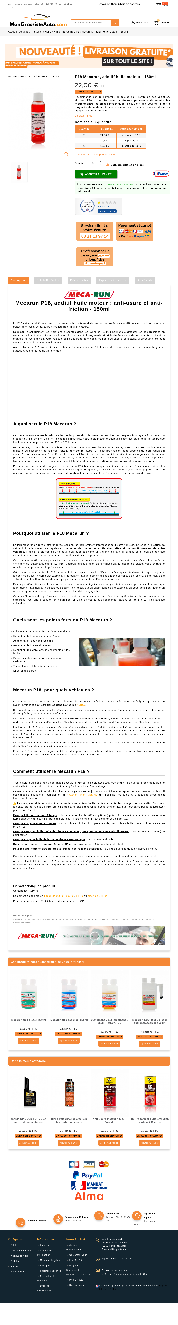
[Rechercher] (95, 22)
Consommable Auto (22, 1273)
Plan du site (76, 1282)
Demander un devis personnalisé (95, 176)
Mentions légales (50, 1282)
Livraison (45, 1267)
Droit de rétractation (44, 1310)
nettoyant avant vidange (82, 817)
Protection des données (47, 1300)
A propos (45, 1288)
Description (18, 302)
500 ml (70, 918)
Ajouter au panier (96, 197)
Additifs (15, 1267)
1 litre (79, 918)
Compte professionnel (74, 1269)
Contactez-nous (78, 1277)
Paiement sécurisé (50, 1293)
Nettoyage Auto (19, 1278)
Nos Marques (76, 1307)
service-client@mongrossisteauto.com (126, 1296)
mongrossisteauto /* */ (38, 20)
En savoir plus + (85, 138)
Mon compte (76, 1302)
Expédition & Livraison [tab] (113, 302)
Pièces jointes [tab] (79, 302)
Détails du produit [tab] (48, 302)
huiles (81, 727)
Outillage (16, 1283)
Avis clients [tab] (145, 302)
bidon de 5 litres (98, 918)
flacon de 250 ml (54, 918)
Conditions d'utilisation (44, 1275)
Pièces (15, 1289)
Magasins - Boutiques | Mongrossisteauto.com (79, 1292)
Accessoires (18, 1294)
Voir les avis (107, 233)
